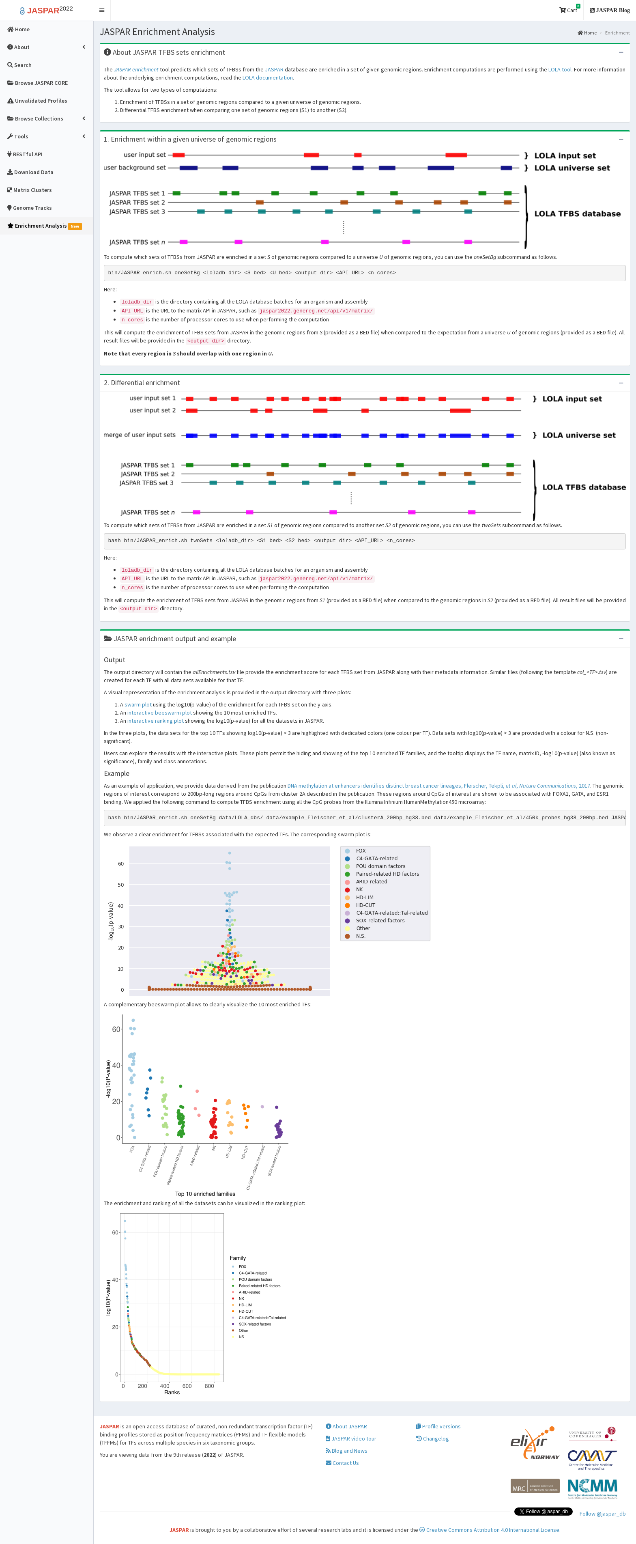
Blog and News (346, 1450)
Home (587, 33)
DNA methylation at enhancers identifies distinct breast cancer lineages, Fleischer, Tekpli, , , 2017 (439, 785)
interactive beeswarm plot (159, 712)
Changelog (432, 1438)
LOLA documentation (268, 77)
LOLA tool (560, 69)
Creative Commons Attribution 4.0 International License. (490, 1529)
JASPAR (274, 69)
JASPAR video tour (351, 1438)
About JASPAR (346, 1426)
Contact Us (342, 1462)
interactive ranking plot (155, 720)
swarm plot (138, 704)
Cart (569, 9)
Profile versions (438, 1426)
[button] (102, 10)
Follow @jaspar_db (603, 1513)
